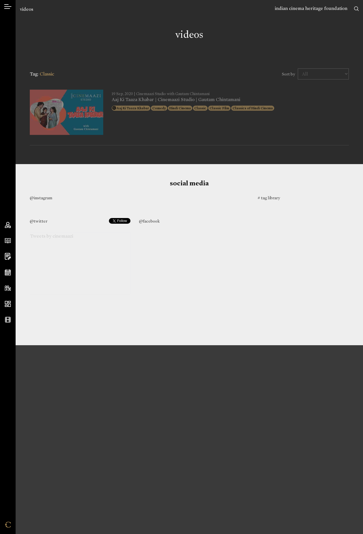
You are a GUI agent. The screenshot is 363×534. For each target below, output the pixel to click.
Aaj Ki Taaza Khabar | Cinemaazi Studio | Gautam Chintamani (176, 99)
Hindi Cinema (180, 108)
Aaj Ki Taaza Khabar (133, 108)
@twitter (38, 221)
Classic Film (219, 108)
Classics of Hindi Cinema (253, 108)
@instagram (41, 197)
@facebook (149, 221)
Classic (200, 108)
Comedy (159, 108)
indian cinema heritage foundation (311, 8)
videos (26, 9)
